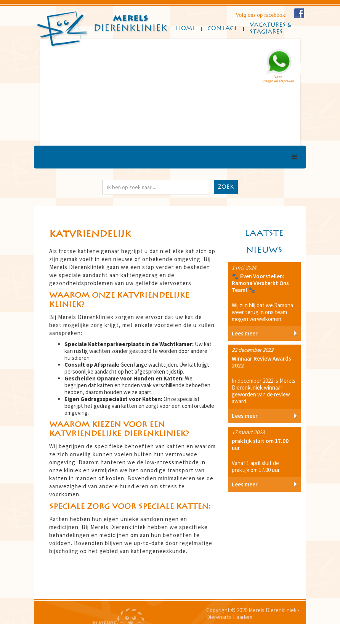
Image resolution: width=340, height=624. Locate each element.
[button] (55, 92)
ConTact (222, 28)
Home (186, 28)
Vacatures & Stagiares (270, 28)
